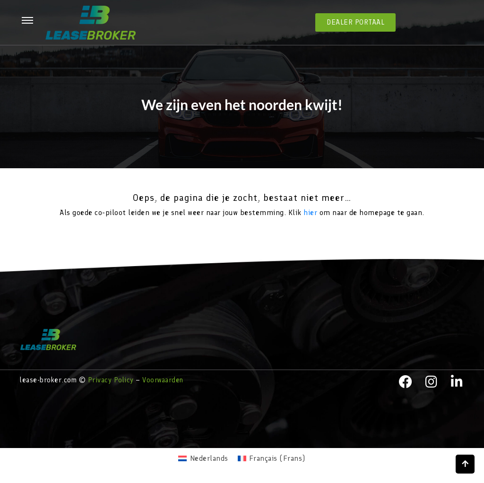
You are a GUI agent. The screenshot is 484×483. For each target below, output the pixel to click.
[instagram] (431, 382)
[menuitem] (203, 458)
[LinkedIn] (457, 382)
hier (310, 212)
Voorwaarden (162, 380)
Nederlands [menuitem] (209, 458)
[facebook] (405, 382)
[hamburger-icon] (27, 21)
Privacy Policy (111, 380)
